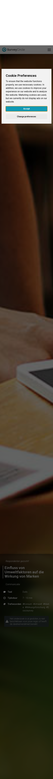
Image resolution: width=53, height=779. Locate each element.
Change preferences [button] (26, 71)
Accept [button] (27, 63)
